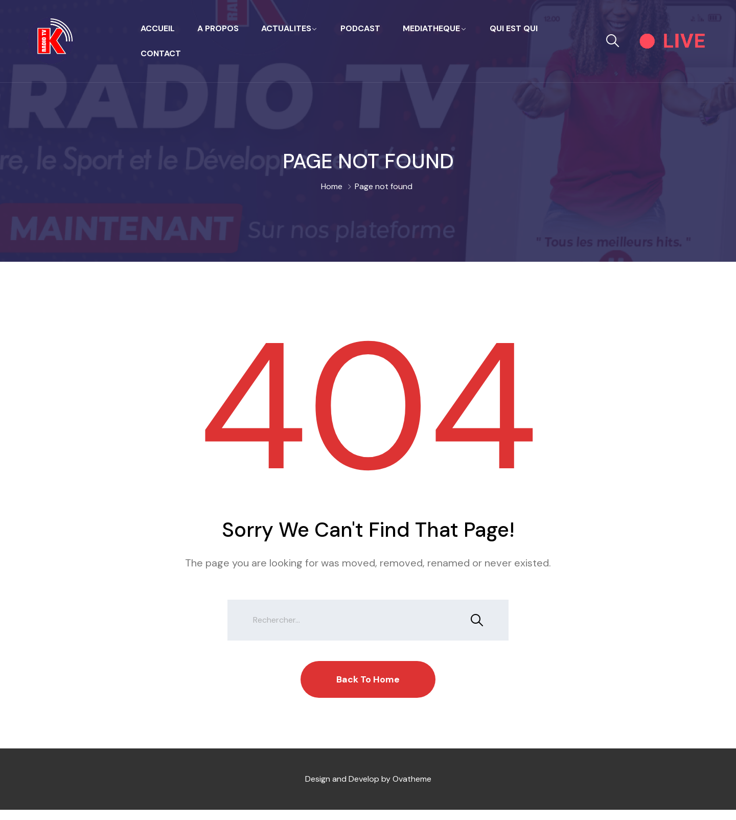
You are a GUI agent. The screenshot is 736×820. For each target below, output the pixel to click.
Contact (161, 53)
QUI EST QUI (514, 28)
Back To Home (368, 679)
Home (331, 186)
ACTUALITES (286, 28)
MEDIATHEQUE (431, 28)
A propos (218, 28)
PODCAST (360, 28)
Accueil (158, 28)
